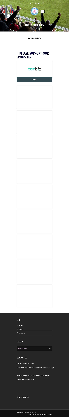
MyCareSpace (48, 414)
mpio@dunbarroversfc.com (25, 379)
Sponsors (22, 333)
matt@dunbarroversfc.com (25, 363)
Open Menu (43, 11)
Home (21, 325)
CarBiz (34, 79)
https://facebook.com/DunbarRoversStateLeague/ (39, 367)
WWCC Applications (23, 397)
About (21, 329)
